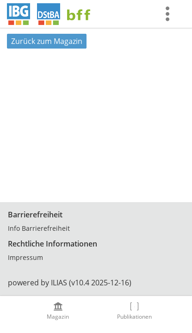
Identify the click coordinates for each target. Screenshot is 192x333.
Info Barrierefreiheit (39, 228)
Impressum (25, 257)
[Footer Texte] (96, 283)
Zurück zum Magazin (46, 41)
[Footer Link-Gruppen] (96, 236)
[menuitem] (170, 14)
